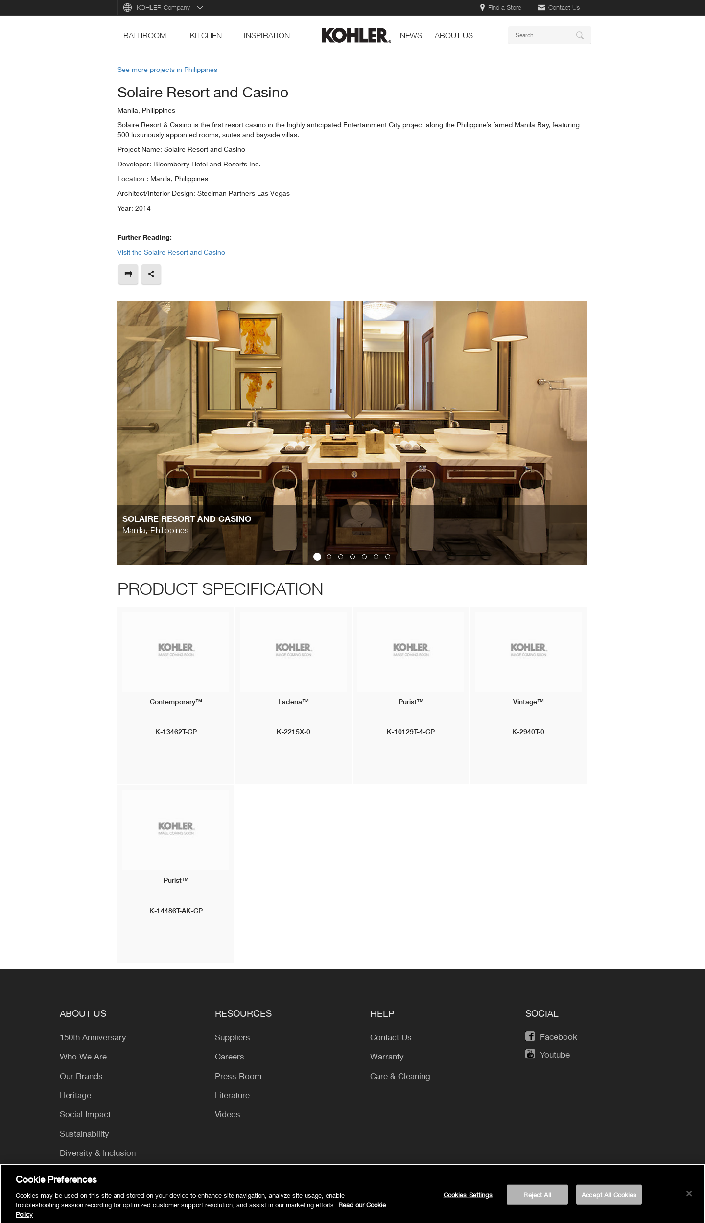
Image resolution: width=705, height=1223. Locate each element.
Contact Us (559, 7)
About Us (454, 35)
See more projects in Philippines (167, 69)
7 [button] (387, 556)
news (411, 35)
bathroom (144, 35)
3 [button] (340, 556)
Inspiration (267, 35)
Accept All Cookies (609, 1198)
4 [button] (352, 556)
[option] (353, 433)
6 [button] (376, 556)
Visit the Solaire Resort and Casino (171, 252)
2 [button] (329, 556)
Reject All (537, 1198)
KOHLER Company (163, 7)
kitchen (206, 35)
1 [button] (317, 557)
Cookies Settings (468, 1198)
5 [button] (364, 556)
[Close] (689, 1197)
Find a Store (500, 7)
